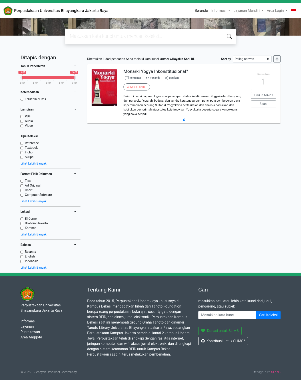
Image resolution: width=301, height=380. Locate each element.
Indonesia (31, 261)
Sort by (226, 59)
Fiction (29, 152)
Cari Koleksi (268, 315)
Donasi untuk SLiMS (220, 331)
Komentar (133, 78)
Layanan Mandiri (247, 10)
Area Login (276, 10)
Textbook (31, 147)
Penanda (155, 77)
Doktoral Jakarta (36, 223)
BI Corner (31, 218)
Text (28, 181)
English (30, 256)
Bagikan (172, 78)
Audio (29, 121)
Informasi (219, 10)
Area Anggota (31, 337)
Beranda (201, 10)
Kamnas (30, 228)
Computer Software (38, 195)
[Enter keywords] (227, 315)
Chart (28, 190)
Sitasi (263, 104)
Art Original (32, 185)
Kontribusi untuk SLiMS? (223, 341)
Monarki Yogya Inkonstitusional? (155, 71)
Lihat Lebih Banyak (33, 163)
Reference (32, 143)
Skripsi (29, 157)
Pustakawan (30, 332)
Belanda (30, 251)
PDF (28, 116)
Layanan (27, 326)
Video (29, 125)
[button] (184, 119)
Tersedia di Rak (35, 99)
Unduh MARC (263, 95)
